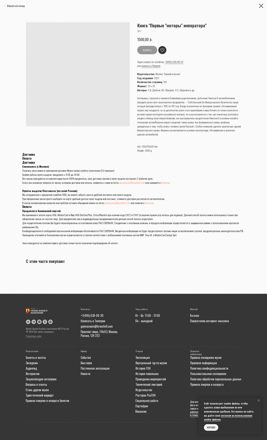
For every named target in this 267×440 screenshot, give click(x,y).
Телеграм (165, 183)
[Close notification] (259, 400)
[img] (50, 322)
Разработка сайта (34, 336)
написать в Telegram (150, 66)
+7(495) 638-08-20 (174, 62)
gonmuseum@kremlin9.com (132, 183)
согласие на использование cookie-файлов (228, 417)
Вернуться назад (16, 6)
